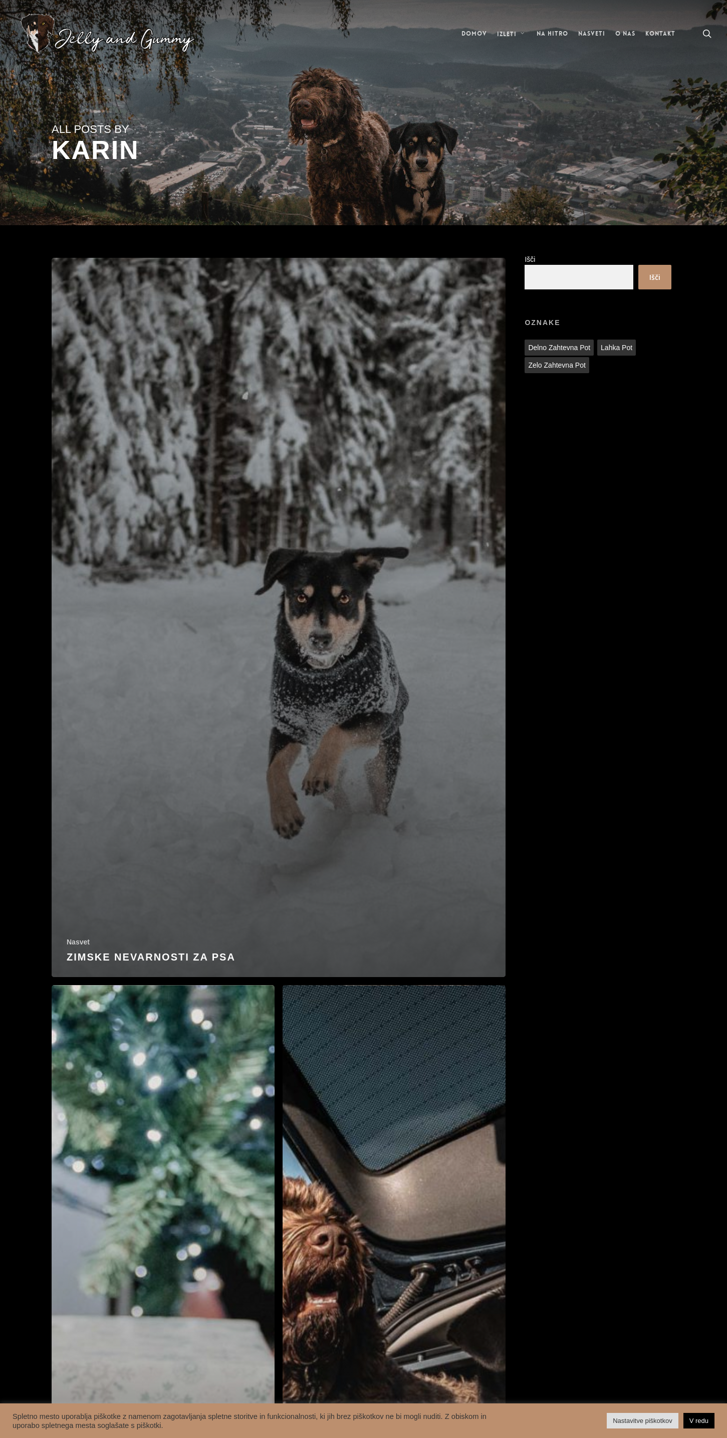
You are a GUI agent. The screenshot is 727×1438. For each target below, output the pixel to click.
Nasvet (78, 942)
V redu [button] (698, 1420)
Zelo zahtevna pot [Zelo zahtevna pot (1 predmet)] (556, 365)
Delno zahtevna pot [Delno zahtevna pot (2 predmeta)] (559, 348)
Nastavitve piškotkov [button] (642, 1420)
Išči (530, 259)
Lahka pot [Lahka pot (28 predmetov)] (616, 348)
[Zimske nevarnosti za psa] (279, 617)
